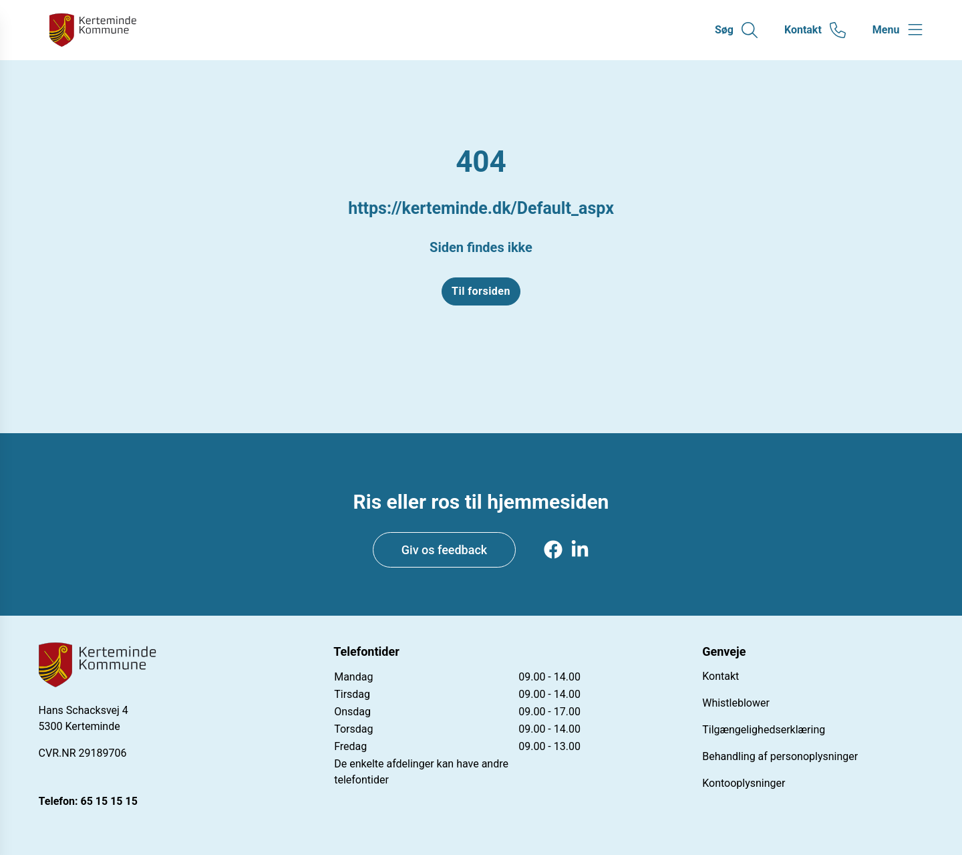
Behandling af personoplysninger (780, 756)
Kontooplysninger (743, 783)
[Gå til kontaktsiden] (815, 30)
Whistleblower (736, 703)
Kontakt (720, 676)
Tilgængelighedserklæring (763, 729)
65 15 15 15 (109, 801)
